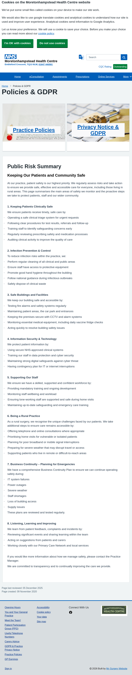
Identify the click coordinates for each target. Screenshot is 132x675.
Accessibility (43, 607)
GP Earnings (11, 659)
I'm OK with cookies (17, 43)
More (127, 76)
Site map (41, 621)
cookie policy (46, 33)
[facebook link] (70, 613)
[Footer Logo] (114, 611)
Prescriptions (82, 76)
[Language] (81, 57)
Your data (42, 617)
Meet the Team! (13, 620)
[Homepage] (41, 58)
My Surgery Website (116, 668)
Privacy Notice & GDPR (98, 130)
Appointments (60, 76)
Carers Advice (12, 641)
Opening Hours (12, 607)
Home (17, 76)
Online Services (106, 76)
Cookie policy (44, 612)
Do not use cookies (52, 43)
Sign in (8, 668)
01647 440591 (46, 64)
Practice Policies (34, 130)
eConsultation (36, 76)
